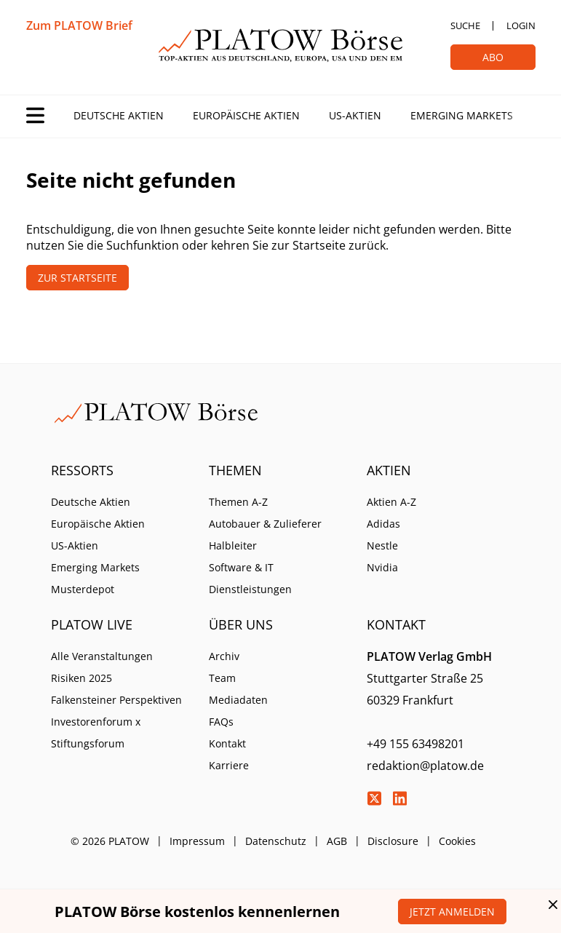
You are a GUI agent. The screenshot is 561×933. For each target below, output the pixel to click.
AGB (337, 841)
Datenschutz (275, 841)
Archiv (224, 656)
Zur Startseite (77, 278)
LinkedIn (399, 798)
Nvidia (382, 567)
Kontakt (227, 743)
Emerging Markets (461, 115)
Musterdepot (82, 589)
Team (222, 678)
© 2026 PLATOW (110, 841)
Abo (493, 57)
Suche (465, 25)
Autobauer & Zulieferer (265, 524)
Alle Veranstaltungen (102, 656)
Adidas (383, 524)
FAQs (221, 721)
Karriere (229, 765)
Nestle (382, 545)
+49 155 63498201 (415, 744)
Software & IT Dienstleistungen (250, 578)
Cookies (457, 841)
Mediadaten (238, 700)
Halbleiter (233, 545)
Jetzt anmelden (452, 911)
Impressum (197, 841)
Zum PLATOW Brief (79, 25)
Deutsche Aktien (118, 115)
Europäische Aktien (246, 115)
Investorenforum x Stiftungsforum (95, 732)
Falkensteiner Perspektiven (116, 700)
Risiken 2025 (81, 678)
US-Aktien (355, 115)
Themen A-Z (238, 502)
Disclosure (392, 841)
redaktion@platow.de (425, 766)
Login (521, 25)
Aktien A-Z (391, 502)
